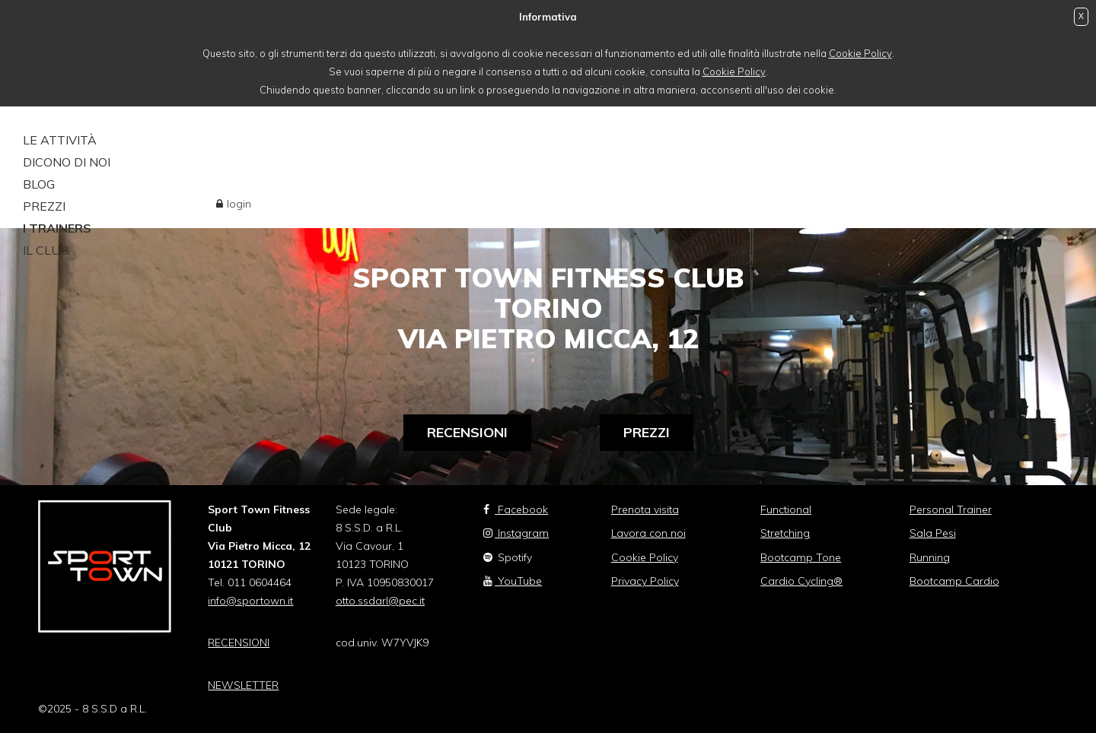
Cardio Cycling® (801, 581)
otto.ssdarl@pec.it (380, 601)
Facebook (515, 509)
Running (930, 557)
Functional (785, 509)
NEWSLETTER (243, 685)
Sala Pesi (933, 533)
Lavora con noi (648, 533)
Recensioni (467, 432)
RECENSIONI (238, 642)
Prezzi (646, 432)
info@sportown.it (250, 601)
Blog (39, 184)
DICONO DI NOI (66, 162)
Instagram (516, 533)
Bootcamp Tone (800, 557)
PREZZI (44, 206)
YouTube (512, 581)
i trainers (57, 228)
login (239, 204)
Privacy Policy (645, 581)
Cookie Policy (860, 53)
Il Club (45, 250)
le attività (60, 140)
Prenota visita (645, 509)
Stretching (785, 533)
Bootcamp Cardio (954, 581)
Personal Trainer (951, 509)
